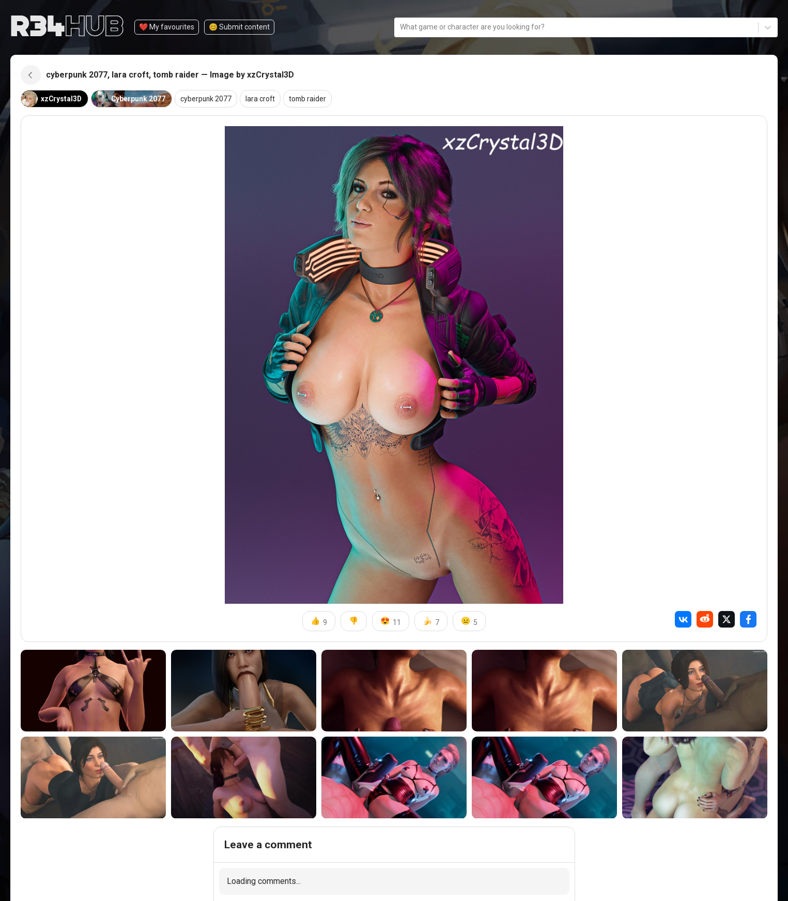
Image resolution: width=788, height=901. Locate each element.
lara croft (263, 100)
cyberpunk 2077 (208, 100)
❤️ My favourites (166, 27)
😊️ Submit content (239, 27)
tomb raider (311, 100)
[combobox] (400, 27)
